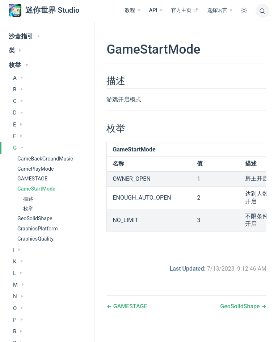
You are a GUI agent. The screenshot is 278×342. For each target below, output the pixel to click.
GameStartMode (36, 189)
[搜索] (262, 11)
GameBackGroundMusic (45, 159)
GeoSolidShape (34, 218)
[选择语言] (219, 10)
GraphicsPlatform (37, 229)
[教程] (132, 10)
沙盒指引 (24, 36)
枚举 (18, 65)
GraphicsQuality (35, 239)
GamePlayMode (35, 169)
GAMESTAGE (32, 179)
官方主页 (184, 10)
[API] (156, 10)
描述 (28, 199)
